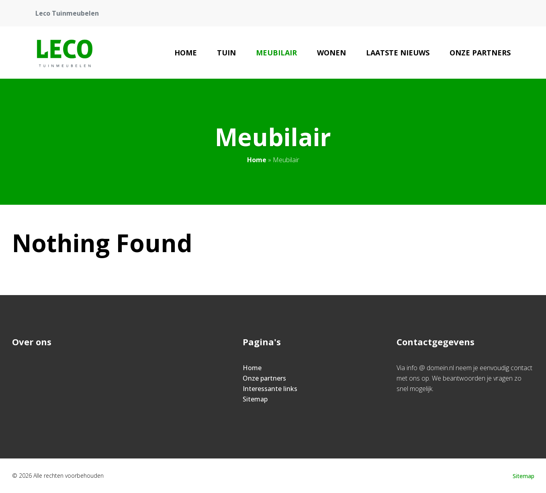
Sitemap (255, 399)
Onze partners (480, 52)
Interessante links (270, 388)
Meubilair (276, 52)
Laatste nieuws (397, 52)
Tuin (226, 52)
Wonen (331, 52)
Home (185, 52)
